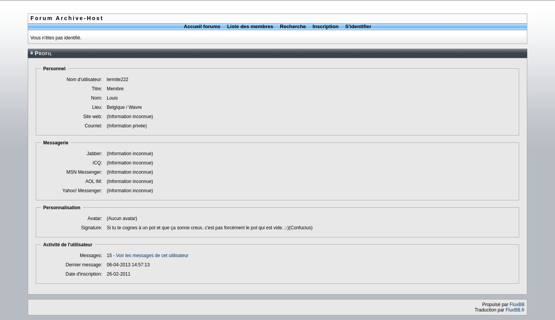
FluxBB (517, 304)
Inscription (325, 26)
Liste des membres (250, 26)
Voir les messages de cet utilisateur (152, 255)
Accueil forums (202, 26)
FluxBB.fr (515, 310)
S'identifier (358, 26)
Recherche (293, 26)
